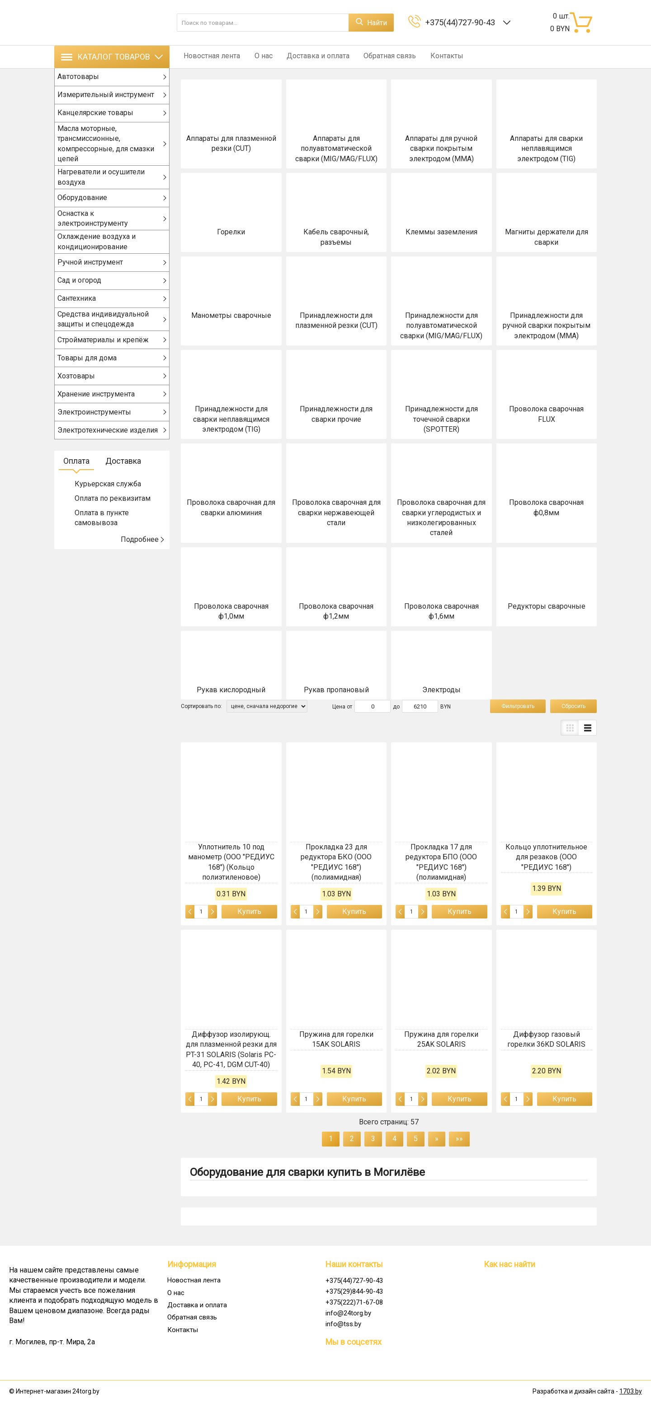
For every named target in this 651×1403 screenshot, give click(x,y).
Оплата (76, 470)
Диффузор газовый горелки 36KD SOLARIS (546, 1039)
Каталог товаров (112, 56)
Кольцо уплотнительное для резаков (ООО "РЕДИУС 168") (546, 857)
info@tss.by (343, 1324)
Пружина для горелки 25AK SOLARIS (441, 1039)
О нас (258, 56)
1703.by (630, 1391)
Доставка (123, 470)
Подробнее (143, 549)
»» (459, 1138)
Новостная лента (209, 56)
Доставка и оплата (309, 56)
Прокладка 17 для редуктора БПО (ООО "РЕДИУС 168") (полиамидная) (441, 862)
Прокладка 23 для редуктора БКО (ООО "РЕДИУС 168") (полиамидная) (336, 862)
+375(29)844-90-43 (354, 1291)
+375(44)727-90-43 (462, 22)
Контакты (432, 56)
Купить (249, 911)
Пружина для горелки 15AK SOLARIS (336, 1039)
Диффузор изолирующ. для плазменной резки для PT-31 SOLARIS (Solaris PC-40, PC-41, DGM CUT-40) (231, 1049)
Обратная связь (378, 56)
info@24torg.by (348, 1313)
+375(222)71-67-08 (354, 1302)
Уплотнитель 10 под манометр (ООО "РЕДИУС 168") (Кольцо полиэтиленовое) (231, 862)
